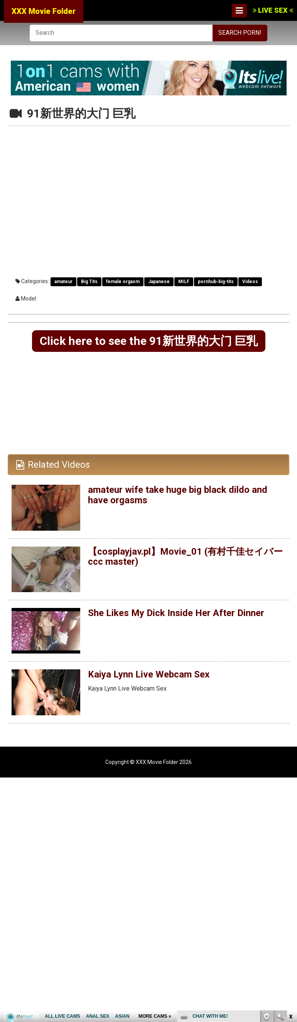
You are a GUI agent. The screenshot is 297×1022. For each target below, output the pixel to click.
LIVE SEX (273, 10)
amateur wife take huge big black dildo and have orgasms (177, 494)
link (290, 901)
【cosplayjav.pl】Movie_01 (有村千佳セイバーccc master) (185, 556)
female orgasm (123, 281)
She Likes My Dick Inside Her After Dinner (176, 613)
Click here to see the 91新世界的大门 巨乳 (149, 341)
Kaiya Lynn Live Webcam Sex (148, 674)
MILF (183, 281)
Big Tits (89, 281)
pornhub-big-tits (216, 281)
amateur (63, 281)
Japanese (159, 281)
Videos (250, 281)
